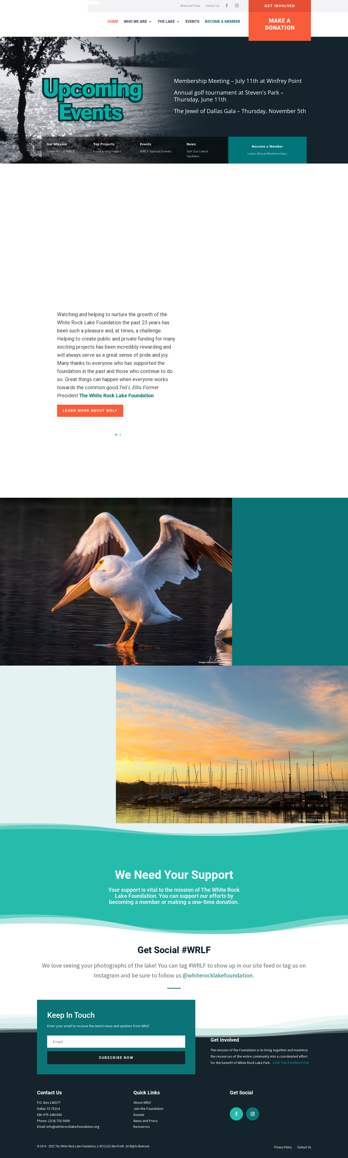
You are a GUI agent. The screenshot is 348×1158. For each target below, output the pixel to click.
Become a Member (222, 21)
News (191, 144)
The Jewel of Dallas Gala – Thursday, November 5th (240, 111)
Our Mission (57, 144)
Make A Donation (280, 24)
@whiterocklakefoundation (218, 975)
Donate (138, 1114)
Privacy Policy (283, 1147)
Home (113, 21)
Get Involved (280, 6)
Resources (141, 1126)
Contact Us (212, 6)
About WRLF (142, 1102)
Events (192, 21)
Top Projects (104, 144)
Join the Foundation (290, 1062)
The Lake (166, 21)
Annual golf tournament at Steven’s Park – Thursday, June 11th (229, 95)
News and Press (190, 6)
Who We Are (135, 21)
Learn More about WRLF (90, 410)
